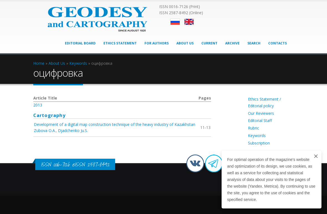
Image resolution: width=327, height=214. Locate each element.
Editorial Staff (260, 120)
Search (253, 43)
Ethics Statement (120, 43)
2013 (37, 105)
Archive (232, 43)
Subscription (259, 143)
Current (209, 43)
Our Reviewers (261, 113)
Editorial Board (80, 43)
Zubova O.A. (45, 130)
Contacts (277, 43)
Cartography (49, 115)
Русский (175, 22)
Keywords (257, 135)
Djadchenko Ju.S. (73, 130)
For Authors (157, 43)
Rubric (253, 128)
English (189, 22)
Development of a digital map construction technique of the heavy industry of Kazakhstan (114, 124)
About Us (185, 43)
